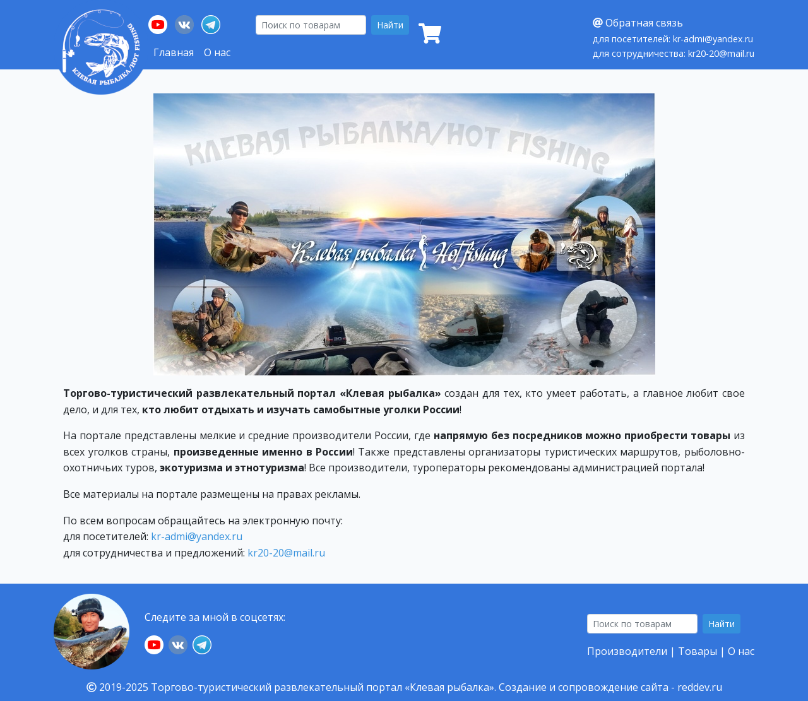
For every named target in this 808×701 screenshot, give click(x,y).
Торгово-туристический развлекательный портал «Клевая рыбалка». (323, 687)
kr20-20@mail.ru (286, 553)
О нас (217, 52)
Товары (697, 651)
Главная (173, 52)
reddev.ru (699, 687)
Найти (390, 25)
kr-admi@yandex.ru (196, 536)
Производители (627, 651)
